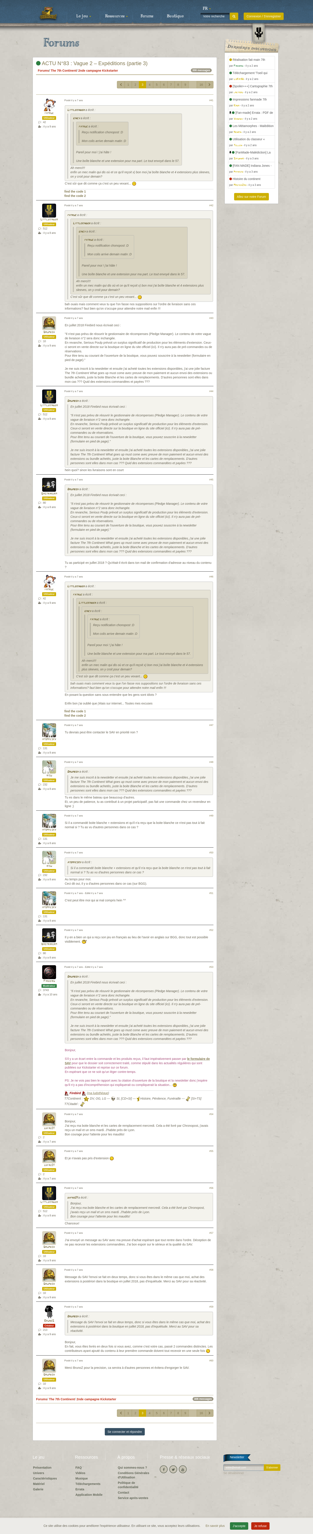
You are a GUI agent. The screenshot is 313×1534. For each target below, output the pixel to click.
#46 (211, 576)
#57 (211, 1233)
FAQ (78, 1467)
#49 (211, 815)
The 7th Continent (64, 70)
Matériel (39, 1484)
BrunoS (49, 1321)
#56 (211, 1188)
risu (49, 775)
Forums (147, 16)
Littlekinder (76, 110)
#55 (211, 1151)
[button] (207, 8)
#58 (211, 1269)
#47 (211, 725)
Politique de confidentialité (128, 1485)
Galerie (38, 1489)
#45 (211, 479)
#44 (211, 391)
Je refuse (260, 1526)
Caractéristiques (45, 1478)
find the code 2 (75, 196)
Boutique (175, 16)
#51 (211, 893)
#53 (211, 967)
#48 (211, 762)
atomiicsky (49, 739)
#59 (211, 1306)
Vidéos (80, 1473)
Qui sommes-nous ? (132, 1467)
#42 (211, 205)
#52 (211, 930)
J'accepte (239, 1526)
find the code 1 (75, 191)
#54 (211, 1114)
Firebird (49, 981)
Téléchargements (87, 1484)
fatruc (49, 113)
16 (201, 84)
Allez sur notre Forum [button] (251, 196)
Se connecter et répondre (125, 1431)
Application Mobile (88, 1494)
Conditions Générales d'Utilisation (133, 1475)
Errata (79, 1489)
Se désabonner (233, 1473)
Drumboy (49, 332)
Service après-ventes (133, 1498)
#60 (211, 1360)
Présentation (42, 1467)
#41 (211, 100)
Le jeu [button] (83, 16)
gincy (76, 118)
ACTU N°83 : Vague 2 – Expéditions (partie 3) (92, 63)
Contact (123, 1492)
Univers (38, 1473)
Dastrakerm (49, 493)
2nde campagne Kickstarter (98, 70)
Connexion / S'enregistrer (263, 16)
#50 (211, 852)
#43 (211, 318)
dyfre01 (49, 1128)
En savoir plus (216, 1525)
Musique (81, 1478)
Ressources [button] (116, 16)
